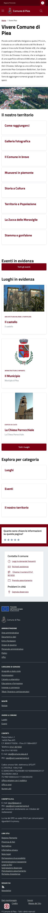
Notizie (4, 705)
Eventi (4, 723)
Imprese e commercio (11, 687)
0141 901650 (16, 746)
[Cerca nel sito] (40, 11)
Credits (15, 903)
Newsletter (6, 890)
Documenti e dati (9, 636)
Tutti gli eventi (24, 266)
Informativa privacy (10, 849)
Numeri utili (6, 788)
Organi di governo (9, 644)
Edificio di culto (11, 425)
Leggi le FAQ (7, 864)
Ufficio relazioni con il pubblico (14, 780)
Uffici (4, 657)
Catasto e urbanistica (10, 679)
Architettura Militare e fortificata (18, 317)
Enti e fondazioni (9, 640)
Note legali (6, 854)
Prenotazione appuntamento (14, 870)
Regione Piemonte (9, 3)
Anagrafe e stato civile (11, 671)
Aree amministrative (10, 632)
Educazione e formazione (12, 683)
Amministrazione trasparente (14, 861)
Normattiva (6, 845)
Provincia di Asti (8, 841)
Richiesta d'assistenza (11, 873)
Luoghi (4, 719)
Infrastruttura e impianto (15, 371)
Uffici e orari (7, 784)
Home (4, 20)
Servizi (30, 900)
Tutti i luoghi (24, 447)
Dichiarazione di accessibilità (13, 858)
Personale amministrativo (12, 648)
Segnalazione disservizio (12, 867)
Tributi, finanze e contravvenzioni (15, 691)
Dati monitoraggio (9, 900)
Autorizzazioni (7, 675)
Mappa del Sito (34, 903)
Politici (4, 653)
